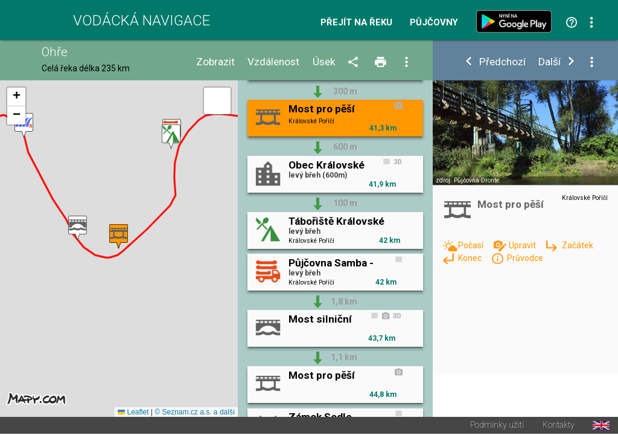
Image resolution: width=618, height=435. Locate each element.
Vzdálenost (273, 62)
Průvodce (525, 258)
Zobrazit (215, 62)
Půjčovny (434, 22)
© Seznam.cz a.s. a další (194, 413)
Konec (470, 258)
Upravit (523, 245)
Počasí (471, 245)
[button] (23, 126)
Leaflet (133, 413)
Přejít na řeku (356, 22)
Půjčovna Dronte (476, 180)
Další (549, 62)
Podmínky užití (497, 426)
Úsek (324, 62)
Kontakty (559, 426)
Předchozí (502, 62)
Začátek (577, 245)
